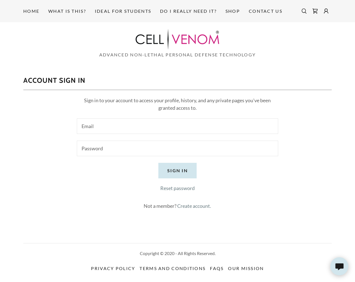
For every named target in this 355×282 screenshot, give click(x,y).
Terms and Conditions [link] (173, 268)
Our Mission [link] (246, 268)
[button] (326, 11)
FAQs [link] (217, 268)
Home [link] (31, 11)
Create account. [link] (194, 206)
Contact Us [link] (265, 11)
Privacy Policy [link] (113, 268)
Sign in (177, 170)
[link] (315, 11)
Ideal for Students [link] (123, 11)
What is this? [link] (67, 11)
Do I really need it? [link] (188, 11)
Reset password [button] (177, 188)
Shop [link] (232, 11)
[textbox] (177, 126)
